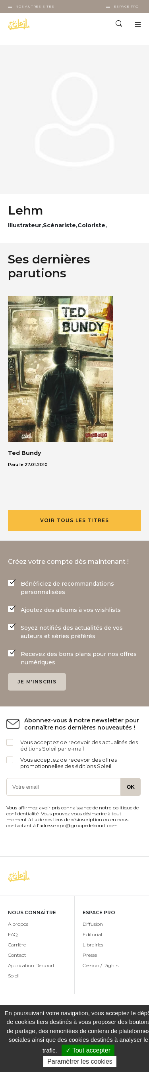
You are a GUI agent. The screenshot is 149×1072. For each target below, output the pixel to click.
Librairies (93, 945)
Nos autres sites (34, 6)
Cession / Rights (100, 965)
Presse (90, 955)
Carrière (17, 945)
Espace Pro (126, 6)
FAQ (12, 934)
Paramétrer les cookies (79, 1061)
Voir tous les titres (74, 520)
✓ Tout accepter (88, 1050)
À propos (18, 924)
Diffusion (93, 924)
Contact (17, 955)
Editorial (92, 934)
